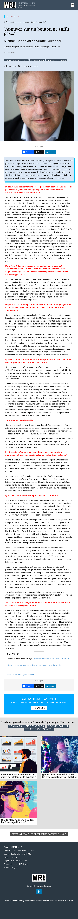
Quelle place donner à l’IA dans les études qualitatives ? (18, 821)
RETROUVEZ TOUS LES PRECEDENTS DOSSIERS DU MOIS (39, 834)
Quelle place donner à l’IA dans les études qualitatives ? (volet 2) (59, 775)
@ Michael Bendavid (43, 658)
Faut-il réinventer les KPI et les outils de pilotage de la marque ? (18, 775)
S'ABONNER (39, 708)
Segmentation (37, 60)
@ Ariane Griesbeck (60, 658)
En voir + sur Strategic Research (20, 675)
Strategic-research (56, 60)
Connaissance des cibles (16, 60)
